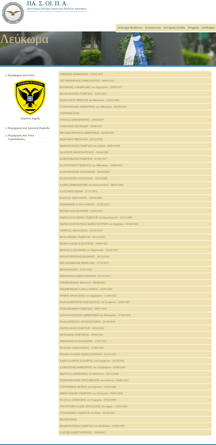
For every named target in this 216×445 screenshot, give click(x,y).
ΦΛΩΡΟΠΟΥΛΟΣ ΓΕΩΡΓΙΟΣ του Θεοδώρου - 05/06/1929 (92, 425)
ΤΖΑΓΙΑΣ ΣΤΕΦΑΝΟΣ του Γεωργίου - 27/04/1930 (88, 399)
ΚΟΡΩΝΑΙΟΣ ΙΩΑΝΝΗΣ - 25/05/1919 (81, 211)
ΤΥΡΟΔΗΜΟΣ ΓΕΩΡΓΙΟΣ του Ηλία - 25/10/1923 (87, 412)
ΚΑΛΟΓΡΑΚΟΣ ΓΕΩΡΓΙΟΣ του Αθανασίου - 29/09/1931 (91, 165)
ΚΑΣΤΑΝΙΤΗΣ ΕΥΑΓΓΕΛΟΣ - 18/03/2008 (83, 178)
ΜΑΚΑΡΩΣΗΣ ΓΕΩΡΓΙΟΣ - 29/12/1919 (82, 237)
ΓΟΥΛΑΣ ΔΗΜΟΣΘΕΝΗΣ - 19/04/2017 (82, 119)
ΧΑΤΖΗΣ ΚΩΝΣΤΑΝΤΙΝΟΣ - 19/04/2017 (83, 432)
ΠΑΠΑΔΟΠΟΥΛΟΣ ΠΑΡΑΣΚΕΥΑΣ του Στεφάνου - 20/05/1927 (95, 302)
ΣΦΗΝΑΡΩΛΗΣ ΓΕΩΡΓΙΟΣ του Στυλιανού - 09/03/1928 (91, 393)
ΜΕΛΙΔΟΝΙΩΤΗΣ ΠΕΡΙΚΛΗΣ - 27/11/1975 (84, 263)
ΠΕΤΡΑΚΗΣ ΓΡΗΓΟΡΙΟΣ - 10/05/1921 (82, 334)
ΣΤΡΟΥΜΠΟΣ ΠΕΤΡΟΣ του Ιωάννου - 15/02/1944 (88, 386)
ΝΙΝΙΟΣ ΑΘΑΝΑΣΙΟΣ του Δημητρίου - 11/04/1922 (88, 295)
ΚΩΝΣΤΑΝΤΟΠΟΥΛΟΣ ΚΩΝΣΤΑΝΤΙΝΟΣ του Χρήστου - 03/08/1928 (99, 224)
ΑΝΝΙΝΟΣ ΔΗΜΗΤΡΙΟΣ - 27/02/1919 (81, 74)
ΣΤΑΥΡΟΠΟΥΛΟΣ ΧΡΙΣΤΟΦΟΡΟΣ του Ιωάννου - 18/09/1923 (94, 380)
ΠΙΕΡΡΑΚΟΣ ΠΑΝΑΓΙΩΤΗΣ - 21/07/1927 (83, 341)
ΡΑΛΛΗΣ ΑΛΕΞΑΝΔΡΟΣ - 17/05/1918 (82, 347)
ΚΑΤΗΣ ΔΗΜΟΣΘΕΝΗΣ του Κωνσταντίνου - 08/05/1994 (91, 184)
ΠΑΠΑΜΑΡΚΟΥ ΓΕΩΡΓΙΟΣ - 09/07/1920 (83, 308)
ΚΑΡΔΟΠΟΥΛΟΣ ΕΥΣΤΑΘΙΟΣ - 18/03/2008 (84, 171)
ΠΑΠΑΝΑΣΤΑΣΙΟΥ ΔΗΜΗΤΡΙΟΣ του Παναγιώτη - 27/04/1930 (95, 315)
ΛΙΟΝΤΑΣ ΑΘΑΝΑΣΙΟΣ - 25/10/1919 (81, 230)
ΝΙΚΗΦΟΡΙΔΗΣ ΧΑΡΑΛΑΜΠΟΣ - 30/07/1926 (86, 289)
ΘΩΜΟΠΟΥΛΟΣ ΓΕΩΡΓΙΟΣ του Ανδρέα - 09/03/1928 (90, 145)
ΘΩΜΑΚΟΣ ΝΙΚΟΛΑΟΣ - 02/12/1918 (81, 139)
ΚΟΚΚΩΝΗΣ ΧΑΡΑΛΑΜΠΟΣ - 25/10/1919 (84, 204)
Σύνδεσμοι (208, 27)
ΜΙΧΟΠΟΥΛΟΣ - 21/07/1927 (76, 269)
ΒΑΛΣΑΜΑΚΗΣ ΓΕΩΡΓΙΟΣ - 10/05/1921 (83, 93)
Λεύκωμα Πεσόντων (129, 27)
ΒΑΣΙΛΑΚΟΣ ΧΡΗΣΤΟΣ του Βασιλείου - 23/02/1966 (89, 100)
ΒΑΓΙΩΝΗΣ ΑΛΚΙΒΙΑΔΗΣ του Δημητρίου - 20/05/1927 (91, 87)
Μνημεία (193, 27)
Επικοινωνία (153, 27)
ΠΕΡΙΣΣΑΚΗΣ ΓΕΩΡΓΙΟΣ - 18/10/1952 (82, 328)
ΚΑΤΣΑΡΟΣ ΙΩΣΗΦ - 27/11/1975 (78, 191)
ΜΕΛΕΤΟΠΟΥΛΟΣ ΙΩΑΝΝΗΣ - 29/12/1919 (84, 256)
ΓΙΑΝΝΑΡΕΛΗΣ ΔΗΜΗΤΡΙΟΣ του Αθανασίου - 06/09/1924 (93, 106)
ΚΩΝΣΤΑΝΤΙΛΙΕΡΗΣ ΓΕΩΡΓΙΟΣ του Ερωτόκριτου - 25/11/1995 (96, 217)
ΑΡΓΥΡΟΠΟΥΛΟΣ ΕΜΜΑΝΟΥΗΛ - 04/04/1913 (87, 80)
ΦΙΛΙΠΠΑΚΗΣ (68, 419)
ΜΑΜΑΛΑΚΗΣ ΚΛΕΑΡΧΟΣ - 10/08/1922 (84, 243)
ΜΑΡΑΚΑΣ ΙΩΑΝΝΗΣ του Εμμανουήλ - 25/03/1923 (89, 250)
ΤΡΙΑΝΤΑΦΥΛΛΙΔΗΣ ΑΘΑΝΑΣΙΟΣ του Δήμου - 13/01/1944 (93, 406)
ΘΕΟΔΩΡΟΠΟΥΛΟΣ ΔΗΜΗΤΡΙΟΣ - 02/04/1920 (87, 132)
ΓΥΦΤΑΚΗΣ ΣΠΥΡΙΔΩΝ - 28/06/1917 (81, 126)
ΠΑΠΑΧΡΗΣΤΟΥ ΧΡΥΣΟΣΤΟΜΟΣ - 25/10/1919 (87, 321)
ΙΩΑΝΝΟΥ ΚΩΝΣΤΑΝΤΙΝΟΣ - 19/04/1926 (84, 152)
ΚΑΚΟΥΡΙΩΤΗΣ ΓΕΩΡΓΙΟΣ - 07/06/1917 (83, 158)
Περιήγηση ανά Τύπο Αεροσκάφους (21, 137)
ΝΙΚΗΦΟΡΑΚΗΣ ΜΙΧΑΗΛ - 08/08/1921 (83, 282)
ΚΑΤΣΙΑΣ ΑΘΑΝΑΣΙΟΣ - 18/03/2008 (81, 197)
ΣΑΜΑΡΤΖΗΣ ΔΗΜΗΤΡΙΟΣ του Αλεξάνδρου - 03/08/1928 (92, 367)
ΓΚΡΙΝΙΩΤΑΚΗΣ (69, 113)
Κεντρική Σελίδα (174, 27)
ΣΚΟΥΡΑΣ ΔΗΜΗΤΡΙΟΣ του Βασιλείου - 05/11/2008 (89, 373)
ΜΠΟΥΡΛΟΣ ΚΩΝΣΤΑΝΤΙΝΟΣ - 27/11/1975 (85, 276)
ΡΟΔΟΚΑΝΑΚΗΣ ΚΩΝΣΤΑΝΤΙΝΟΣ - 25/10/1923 (88, 354)
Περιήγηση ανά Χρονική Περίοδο (29, 128)
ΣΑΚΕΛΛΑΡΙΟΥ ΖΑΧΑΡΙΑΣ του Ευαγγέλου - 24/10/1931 (92, 360)
